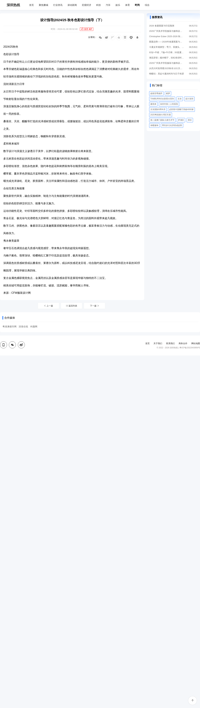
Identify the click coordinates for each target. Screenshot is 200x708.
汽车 (108, 5)
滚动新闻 (72, 5)
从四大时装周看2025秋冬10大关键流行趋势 (166, 68)
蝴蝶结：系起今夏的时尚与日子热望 (166, 73)
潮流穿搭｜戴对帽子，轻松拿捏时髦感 (166, 57)
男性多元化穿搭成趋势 (172, 125)
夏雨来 (153, 104)
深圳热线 (13, 5)
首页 (31, 5)
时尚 (137, 4)
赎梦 (168, 93)
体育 (127, 5)
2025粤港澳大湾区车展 (160, 115)
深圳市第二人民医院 (169, 104)
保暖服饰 (154, 125)
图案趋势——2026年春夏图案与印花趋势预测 (166, 41)
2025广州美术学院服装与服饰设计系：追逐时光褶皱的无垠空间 (166, 31)
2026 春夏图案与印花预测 (161, 25)
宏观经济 (86, 5)
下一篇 (94, 306)
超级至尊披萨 (156, 93)
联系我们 (170, 343)
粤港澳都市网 (9, 326)
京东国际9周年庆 (158, 109)
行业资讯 (57, 5)
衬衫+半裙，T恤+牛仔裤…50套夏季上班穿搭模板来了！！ (166, 52)
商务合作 (183, 343)
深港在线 (23, 326)
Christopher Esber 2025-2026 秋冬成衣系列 (166, 36)
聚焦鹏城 (43, 5)
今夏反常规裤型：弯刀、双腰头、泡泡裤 (166, 47)
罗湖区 (181, 120)
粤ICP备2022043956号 (190, 348)
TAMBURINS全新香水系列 (162, 99)
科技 (98, 5)
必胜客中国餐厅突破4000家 (181, 109)
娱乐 (118, 5)
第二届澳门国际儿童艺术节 (162, 120)
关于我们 (158, 343)
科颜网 (33, 326)
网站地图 (195, 343)
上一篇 (48, 306)
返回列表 (71, 306)
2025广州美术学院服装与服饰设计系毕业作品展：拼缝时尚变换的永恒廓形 (166, 63)
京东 (180, 99)
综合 (147, 5)
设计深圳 (189, 99)
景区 (190, 120)
